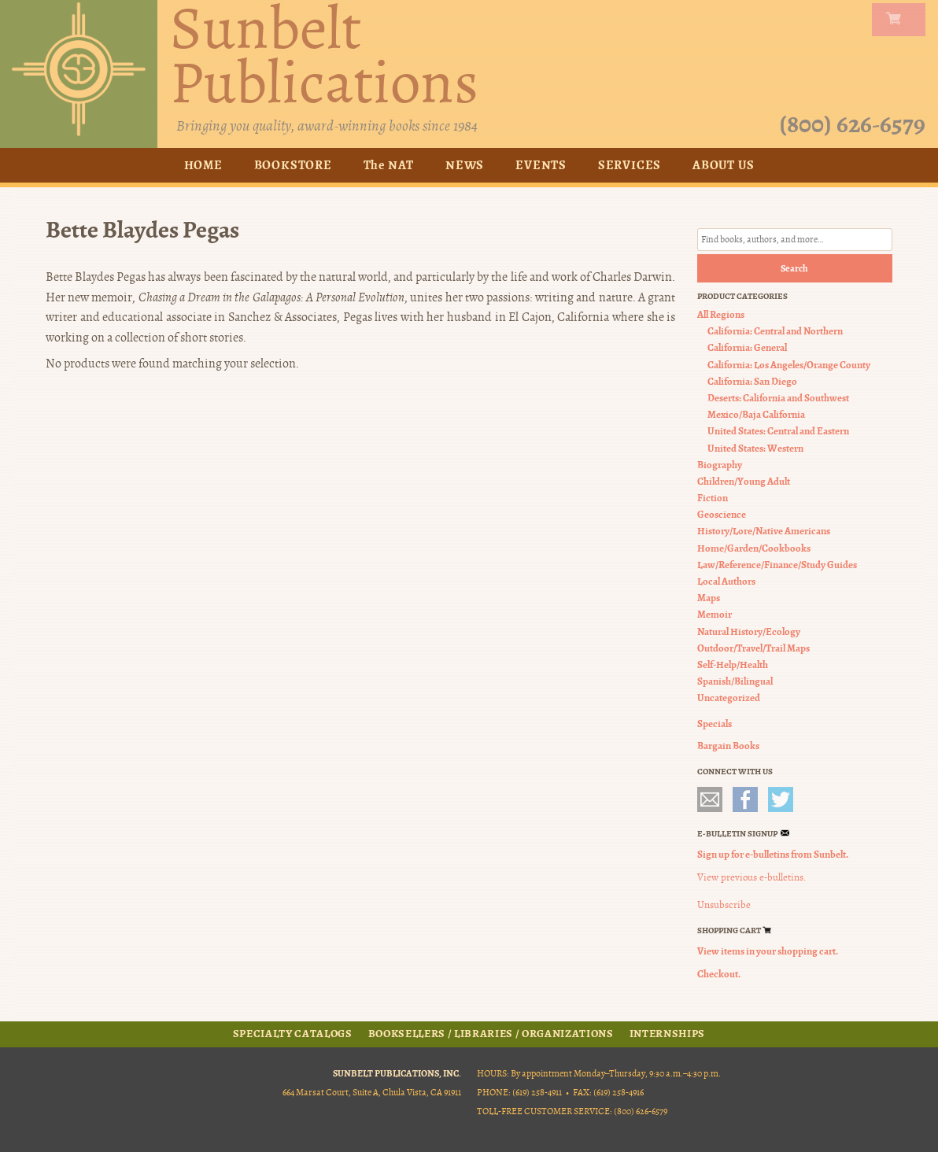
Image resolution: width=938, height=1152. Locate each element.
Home (203, 165)
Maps (708, 597)
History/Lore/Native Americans (763, 530)
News (464, 165)
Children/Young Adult (743, 481)
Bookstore (293, 165)
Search (794, 268)
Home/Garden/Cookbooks (754, 548)
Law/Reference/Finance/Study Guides (777, 564)
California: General (747, 347)
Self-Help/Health (732, 664)
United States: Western (755, 448)
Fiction (712, 497)
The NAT (389, 165)
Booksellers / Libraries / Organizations (491, 1034)
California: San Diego (752, 381)
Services (629, 165)
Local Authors (726, 581)
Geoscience (721, 514)
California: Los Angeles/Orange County (788, 364)
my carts (901, 19)
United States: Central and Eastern (778, 431)
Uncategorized (728, 697)
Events (541, 165)
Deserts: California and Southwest (778, 397)
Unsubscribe (724, 905)
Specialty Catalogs (293, 1034)
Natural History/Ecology (748, 631)
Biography (719, 464)
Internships (667, 1034)
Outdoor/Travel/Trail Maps (753, 648)
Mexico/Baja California (756, 414)
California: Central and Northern (775, 331)
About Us (723, 165)
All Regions (720, 314)
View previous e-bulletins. (751, 877)
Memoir (714, 614)
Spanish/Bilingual (735, 681)
